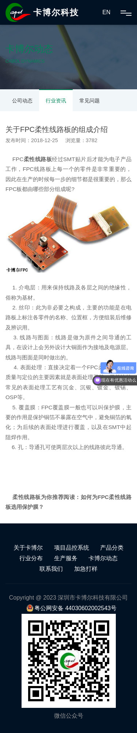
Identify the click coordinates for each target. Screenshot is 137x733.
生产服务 (65, 558)
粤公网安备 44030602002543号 (71, 608)
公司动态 (22, 101)
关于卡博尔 (28, 548)
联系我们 (51, 569)
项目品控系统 (71, 548)
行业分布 (31, 558)
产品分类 (111, 548)
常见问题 (89, 101)
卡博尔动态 (103, 558)
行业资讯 (56, 101)
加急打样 (86, 569)
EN (106, 12)
